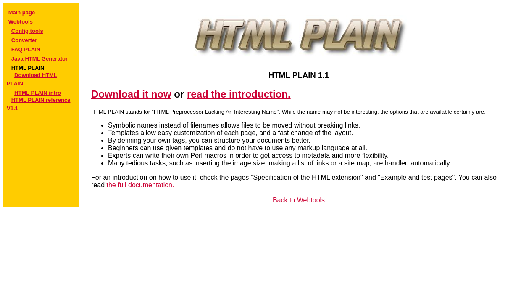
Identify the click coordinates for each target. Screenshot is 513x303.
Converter (24, 40)
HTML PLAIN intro (37, 93)
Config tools (27, 31)
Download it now (131, 94)
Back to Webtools (299, 200)
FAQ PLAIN (25, 49)
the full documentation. (140, 185)
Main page (21, 12)
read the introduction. (239, 94)
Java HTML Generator (39, 59)
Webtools (20, 22)
